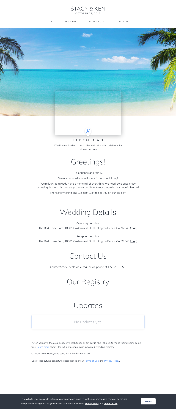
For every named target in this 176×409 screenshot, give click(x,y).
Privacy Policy (111, 360)
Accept (148, 401)
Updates (123, 21)
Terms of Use (92, 360)
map (134, 228)
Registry (71, 21)
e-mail (84, 267)
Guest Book (97, 21)
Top (49, 21)
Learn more (43, 346)
